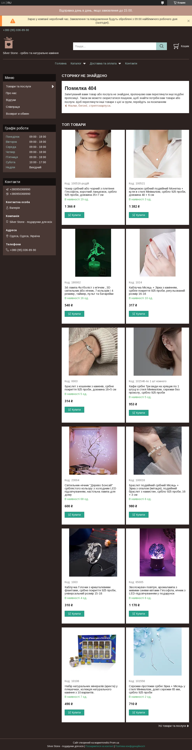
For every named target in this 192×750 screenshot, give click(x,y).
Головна (60, 63)
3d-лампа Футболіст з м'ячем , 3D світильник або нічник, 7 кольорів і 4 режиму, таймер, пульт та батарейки (89, 290)
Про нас (11, 93)
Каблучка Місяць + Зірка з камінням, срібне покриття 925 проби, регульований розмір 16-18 (157, 290)
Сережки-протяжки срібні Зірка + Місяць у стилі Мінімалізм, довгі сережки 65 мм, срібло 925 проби (157, 689)
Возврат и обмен (17, 113)
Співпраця (13, 106)
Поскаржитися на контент (99, 746)
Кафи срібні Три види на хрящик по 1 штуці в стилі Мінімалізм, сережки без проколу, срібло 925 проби (154, 389)
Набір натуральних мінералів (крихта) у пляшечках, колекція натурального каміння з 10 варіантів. (91, 689)
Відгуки (11, 100)
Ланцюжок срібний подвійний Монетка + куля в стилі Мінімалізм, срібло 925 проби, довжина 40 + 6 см (157, 191)
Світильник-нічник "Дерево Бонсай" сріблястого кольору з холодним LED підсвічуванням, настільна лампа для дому (90, 490)
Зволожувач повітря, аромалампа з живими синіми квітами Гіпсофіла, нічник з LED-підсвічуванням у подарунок (157, 590)
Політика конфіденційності (130, 746)
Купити (76, 215)
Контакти (131, 63)
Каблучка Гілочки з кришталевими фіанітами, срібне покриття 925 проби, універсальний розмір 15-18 (90, 590)
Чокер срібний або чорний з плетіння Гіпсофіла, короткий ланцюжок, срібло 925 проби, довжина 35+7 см (91, 191)
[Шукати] (161, 46)
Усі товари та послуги (172, 725)
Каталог (76, 63)
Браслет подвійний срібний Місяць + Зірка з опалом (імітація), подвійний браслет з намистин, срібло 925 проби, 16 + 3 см (157, 490)
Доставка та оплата (103, 63)
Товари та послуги (18, 86)
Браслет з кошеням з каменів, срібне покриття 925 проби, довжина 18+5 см (90, 388)
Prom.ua (114, 742)
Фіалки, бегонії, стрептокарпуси (89, 105)
